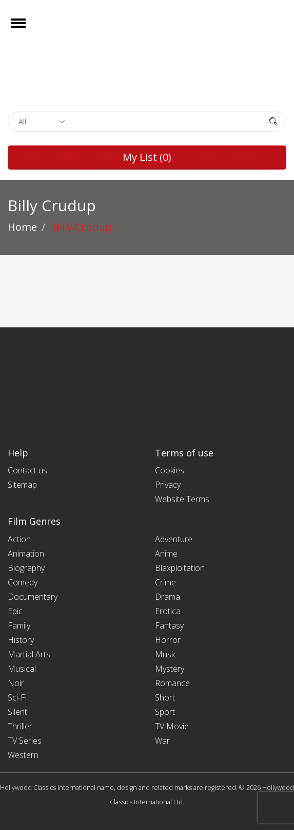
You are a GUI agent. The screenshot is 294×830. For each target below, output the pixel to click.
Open (27, 29)
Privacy (168, 484)
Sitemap (22, 484)
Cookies (169, 470)
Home (22, 227)
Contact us (27, 470)
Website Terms (182, 499)
